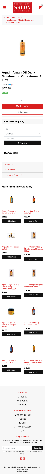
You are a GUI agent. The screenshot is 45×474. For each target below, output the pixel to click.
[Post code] (22, 138)
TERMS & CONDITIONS (22, 415)
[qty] (22, 129)
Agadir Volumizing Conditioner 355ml (9, 361)
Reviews (13, 175)
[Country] (22, 134)
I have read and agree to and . (22, 453)
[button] (22, 112)
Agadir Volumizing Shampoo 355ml (31, 323)
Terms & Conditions (27, 452)
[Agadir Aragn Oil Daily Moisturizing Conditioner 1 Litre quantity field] (22, 100)
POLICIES (22, 419)
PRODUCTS (22, 405)
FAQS (23, 431)
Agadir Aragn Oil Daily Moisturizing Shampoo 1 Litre (33, 362)
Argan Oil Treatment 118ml (10, 248)
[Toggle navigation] (4, 7)
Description (8, 164)
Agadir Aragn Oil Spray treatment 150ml (33, 285)
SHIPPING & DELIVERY (22, 427)
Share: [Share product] (8, 85)
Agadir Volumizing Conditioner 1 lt (9, 212)
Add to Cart (22, 106)
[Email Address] (17, 448)
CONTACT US (22, 401)
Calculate (22, 143)
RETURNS (22, 423)
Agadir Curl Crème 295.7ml (31, 212)
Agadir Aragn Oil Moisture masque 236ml (9, 324)
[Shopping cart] (40, 7)
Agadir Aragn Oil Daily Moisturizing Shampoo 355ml (33, 249)
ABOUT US (22, 397)
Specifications (9, 170)
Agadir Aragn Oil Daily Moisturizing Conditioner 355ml (10, 286)
